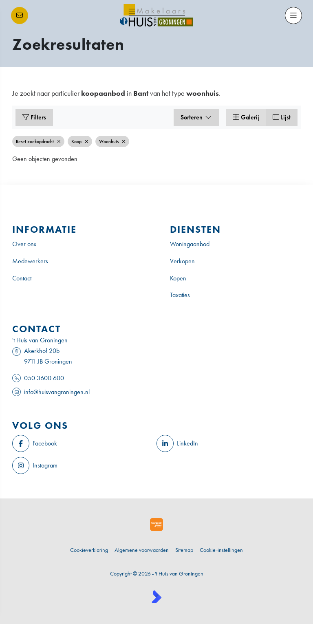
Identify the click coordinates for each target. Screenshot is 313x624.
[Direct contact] (19, 15)
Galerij (246, 117)
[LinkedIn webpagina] (226, 443)
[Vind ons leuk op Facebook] (82, 443)
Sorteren (196, 117)
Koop (79, 141)
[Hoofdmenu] (293, 15)
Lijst (282, 117)
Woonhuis (112, 141)
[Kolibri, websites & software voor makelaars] (156, 596)
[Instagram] (82, 465)
